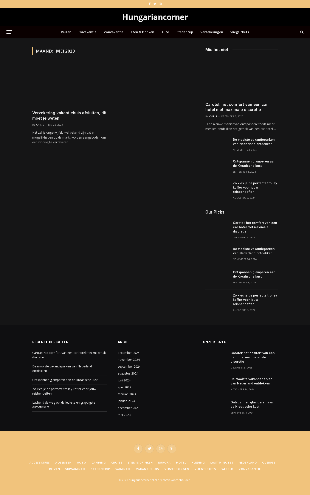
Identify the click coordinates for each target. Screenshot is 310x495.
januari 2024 (126, 401)
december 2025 (129, 353)
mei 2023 (124, 415)
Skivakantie (87, 32)
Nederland (248, 462)
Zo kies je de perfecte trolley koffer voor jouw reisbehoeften (255, 187)
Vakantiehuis (147, 469)
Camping (98, 462)
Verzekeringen (211, 32)
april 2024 (124, 387)
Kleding (198, 462)
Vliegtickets (239, 32)
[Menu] (9, 32)
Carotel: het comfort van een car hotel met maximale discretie (236, 107)
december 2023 (129, 408)
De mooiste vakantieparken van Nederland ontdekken (254, 142)
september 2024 (129, 366)
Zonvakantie (114, 32)
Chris (40, 124)
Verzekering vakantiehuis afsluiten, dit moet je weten (69, 115)
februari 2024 (127, 394)
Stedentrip (185, 32)
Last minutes (221, 462)
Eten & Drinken (142, 32)
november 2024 (129, 360)
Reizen (66, 32)
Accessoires (39, 462)
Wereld (227, 469)
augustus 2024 (128, 373)
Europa (164, 462)
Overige (268, 462)
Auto (165, 32)
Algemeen (63, 462)
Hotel (181, 462)
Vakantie (123, 469)
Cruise (116, 462)
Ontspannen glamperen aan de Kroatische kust (254, 163)
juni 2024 (124, 380)
